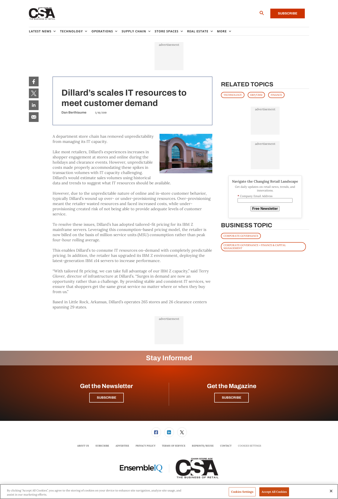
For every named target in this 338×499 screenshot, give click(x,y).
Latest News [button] (40, 31)
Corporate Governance (241, 235)
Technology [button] (71, 31)
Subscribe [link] (102, 445)
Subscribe (287, 13)
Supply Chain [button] (134, 31)
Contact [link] (226, 445)
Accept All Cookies (274, 492)
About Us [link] (83, 445)
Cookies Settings (249, 446)
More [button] (222, 31)
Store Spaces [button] (166, 31)
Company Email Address (255, 196)
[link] (34, 81)
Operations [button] (102, 31)
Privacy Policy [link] (145, 445)
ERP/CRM (256, 94)
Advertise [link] (122, 445)
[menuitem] (44, 31)
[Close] (331, 491)
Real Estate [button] (197, 31)
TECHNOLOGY (233, 94)
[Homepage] (42, 13)
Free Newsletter (265, 208)
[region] (169, 491)
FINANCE (276, 94)
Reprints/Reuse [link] (203, 445)
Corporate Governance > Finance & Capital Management (255, 246)
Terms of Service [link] (173, 445)
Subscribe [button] (106, 397)
